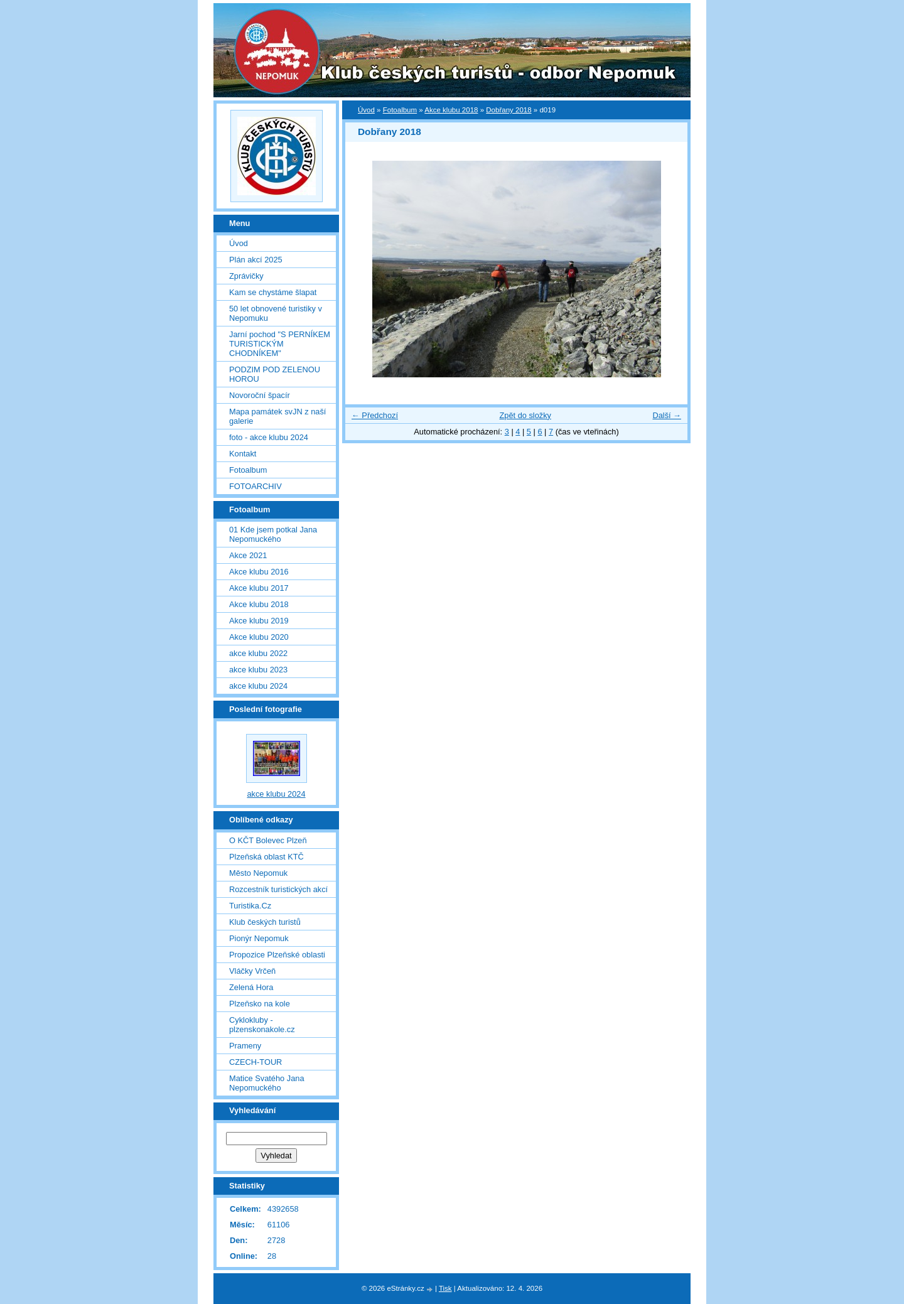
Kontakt (242, 453)
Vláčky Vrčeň (252, 971)
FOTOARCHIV (255, 486)
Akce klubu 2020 (259, 637)
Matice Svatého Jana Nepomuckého (266, 1083)
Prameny (245, 1045)
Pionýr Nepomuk (259, 938)
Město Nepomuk (258, 873)
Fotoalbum (400, 110)
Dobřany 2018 (508, 110)
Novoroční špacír (259, 395)
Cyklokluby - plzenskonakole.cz (262, 1024)
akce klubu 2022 (258, 653)
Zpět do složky (525, 415)
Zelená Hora (251, 987)
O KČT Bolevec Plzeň (268, 840)
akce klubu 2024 (258, 686)
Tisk (445, 1288)
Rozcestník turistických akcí (278, 889)
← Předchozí (375, 415)
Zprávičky (246, 276)
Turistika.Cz (250, 905)
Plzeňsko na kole (259, 1003)
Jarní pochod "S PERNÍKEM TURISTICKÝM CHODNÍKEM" (279, 344)
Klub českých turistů (265, 922)
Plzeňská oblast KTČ (266, 856)
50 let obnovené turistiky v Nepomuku (275, 313)
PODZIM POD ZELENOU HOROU (274, 374)
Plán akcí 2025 (255, 259)
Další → (666, 415)
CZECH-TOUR (255, 1062)
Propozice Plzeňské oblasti (277, 954)
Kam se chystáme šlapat (272, 292)
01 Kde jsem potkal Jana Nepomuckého (273, 534)
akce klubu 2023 (258, 669)
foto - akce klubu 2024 (268, 437)
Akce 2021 (248, 555)
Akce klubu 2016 (259, 571)
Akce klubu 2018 (451, 110)
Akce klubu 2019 (259, 620)
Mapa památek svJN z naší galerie (277, 416)
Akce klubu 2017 (259, 588)
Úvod (366, 110)
